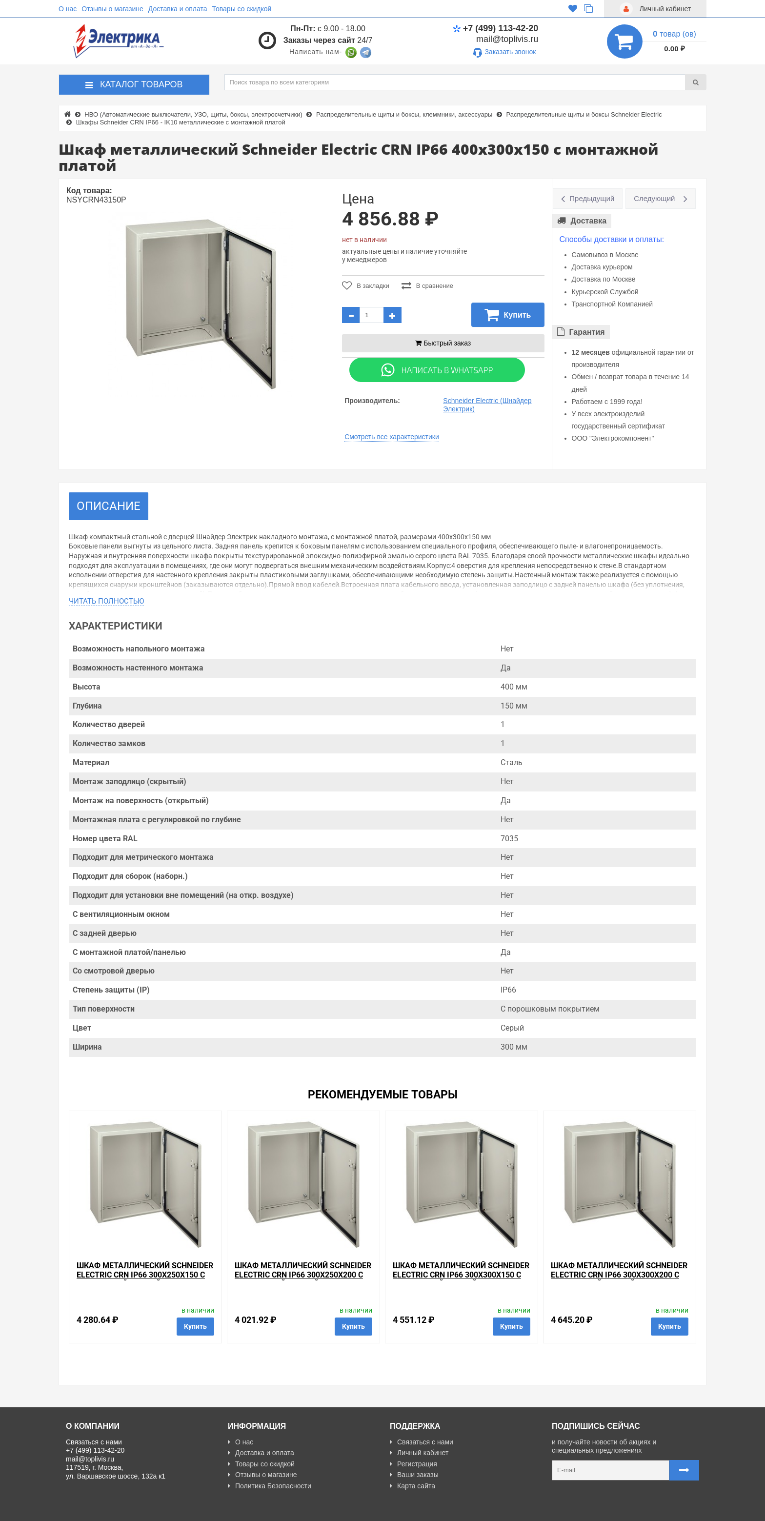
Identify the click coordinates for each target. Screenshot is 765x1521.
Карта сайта (412, 1486)
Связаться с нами (421, 1442)
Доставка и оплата (177, 9)
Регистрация (413, 1464)
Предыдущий (591, 198)
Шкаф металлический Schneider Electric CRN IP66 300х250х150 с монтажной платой (145, 1275)
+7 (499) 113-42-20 (496, 28)
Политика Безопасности (269, 1486)
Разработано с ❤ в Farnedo (156, 1509)
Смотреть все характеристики (391, 437)
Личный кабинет (419, 1453)
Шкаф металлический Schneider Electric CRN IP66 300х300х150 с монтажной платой (461, 1275)
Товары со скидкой (242, 9)
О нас (68, 9)
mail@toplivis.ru (507, 39)
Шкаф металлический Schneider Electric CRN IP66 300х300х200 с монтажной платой (619, 1275)
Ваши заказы (414, 1475)
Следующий (654, 198)
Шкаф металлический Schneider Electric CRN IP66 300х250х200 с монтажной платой (303, 1275)
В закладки (365, 285)
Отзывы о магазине (112, 9)
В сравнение (427, 285)
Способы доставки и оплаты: (612, 239)
